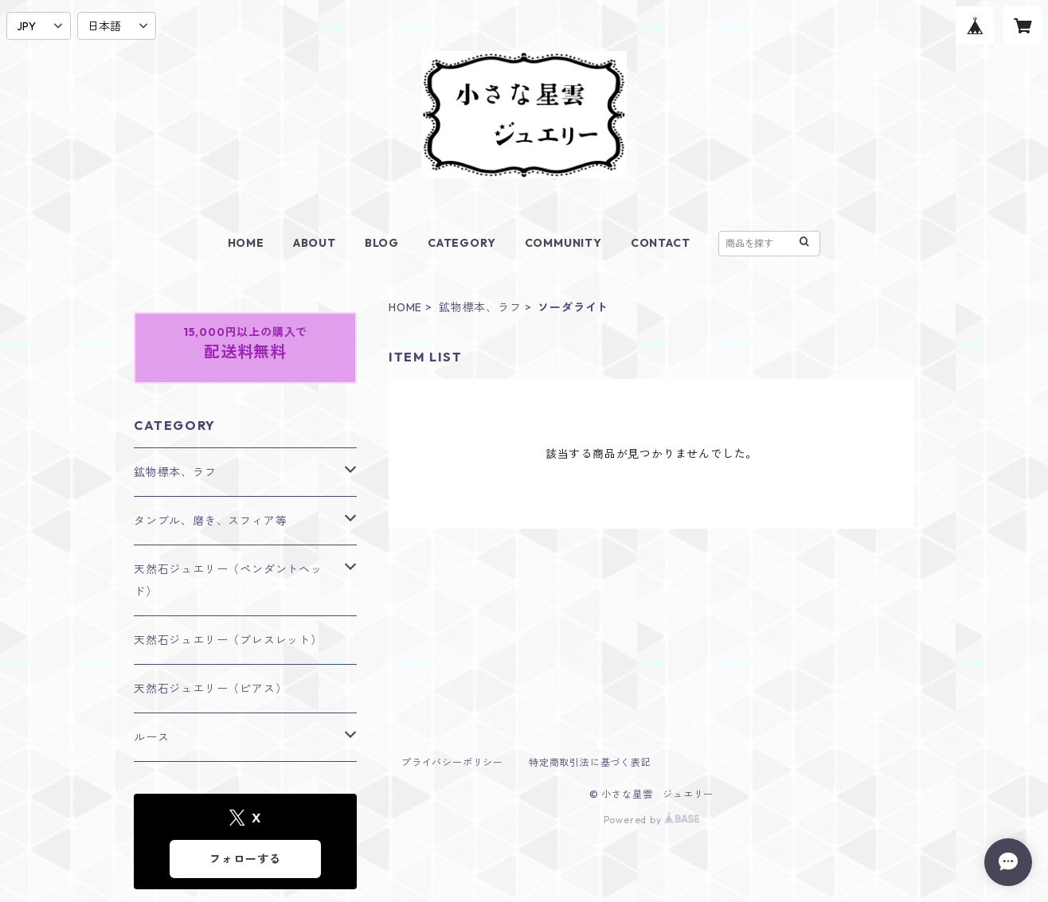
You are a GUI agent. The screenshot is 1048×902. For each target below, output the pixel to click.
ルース (151, 737)
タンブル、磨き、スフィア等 (210, 520)
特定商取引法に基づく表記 (590, 762)
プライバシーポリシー (452, 762)
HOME (246, 243)
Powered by (652, 820)
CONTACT (660, 243)
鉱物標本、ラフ (480, 307)
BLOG (382, 243)
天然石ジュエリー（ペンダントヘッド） (228, 580)
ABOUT (314, 243)
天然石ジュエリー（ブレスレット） (228, 640)
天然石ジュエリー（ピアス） (210, 688)
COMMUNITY (563, 243)
